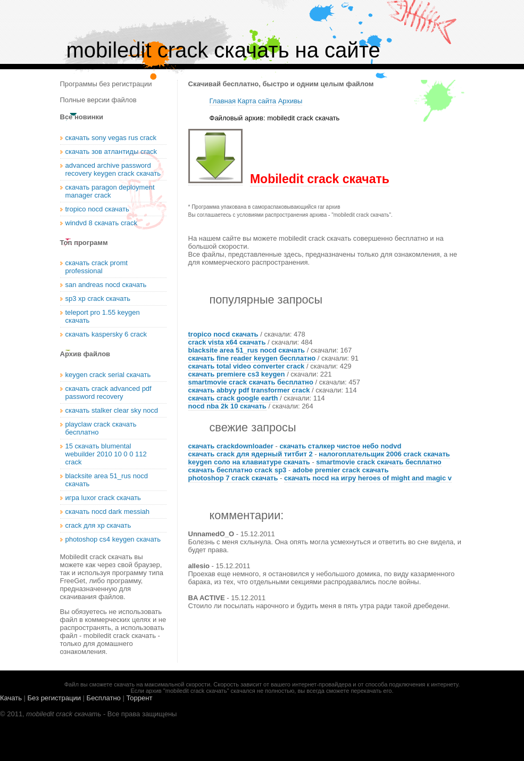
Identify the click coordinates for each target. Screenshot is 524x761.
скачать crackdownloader (230, 446)
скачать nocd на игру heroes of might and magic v (368, 478)
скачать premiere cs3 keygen (236, 374)
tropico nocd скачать (223, 334)
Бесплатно (104, 698)
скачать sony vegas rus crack (111, 138)
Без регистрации (54, 698)
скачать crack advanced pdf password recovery (108, 392)
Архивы (290, 101)
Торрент (139, 698)
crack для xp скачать (98, 525)
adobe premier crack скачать (341, 470)
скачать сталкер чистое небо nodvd (340, 446)
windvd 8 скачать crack (101, 223)
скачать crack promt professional (96, 267)
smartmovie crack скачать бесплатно (250, 382)
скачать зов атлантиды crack (111, 152)
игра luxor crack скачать (103, 498)
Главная (223, 101)
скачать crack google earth (233, 398)
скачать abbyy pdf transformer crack (249, 390)
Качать (11, 698)
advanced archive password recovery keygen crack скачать (113, 169)
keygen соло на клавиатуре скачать (249, 462)
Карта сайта (257, 101)
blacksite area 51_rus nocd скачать (246, 350)
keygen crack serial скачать (108, 375)
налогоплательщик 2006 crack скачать (384, 454)
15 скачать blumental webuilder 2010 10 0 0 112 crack (106, 454)
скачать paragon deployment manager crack (110, 191)
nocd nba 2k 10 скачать (227, 406)
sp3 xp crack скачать (97, 298)
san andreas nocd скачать (106, 285)
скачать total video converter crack (246, 366)
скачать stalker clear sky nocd (111, 410)
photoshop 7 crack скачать (233, 478)
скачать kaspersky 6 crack (106, 334)
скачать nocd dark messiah (107, 511)
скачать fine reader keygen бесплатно (252, 358)
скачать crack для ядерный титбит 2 (250, 454)
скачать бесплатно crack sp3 (237, 470)
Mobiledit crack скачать (319, 179)
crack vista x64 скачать (227, 342)
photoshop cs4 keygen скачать (113, 539)
